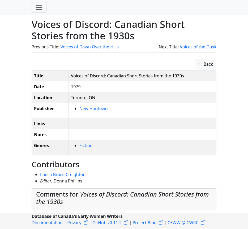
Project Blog (144, 223)
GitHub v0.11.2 (107, 223)
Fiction (86, 145)
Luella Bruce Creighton (62, 174)
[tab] (124, 199)
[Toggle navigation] (39, 7)
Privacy (74, 223)
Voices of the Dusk (198, 47)
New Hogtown (93, 108)
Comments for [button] (122, 198)
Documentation (47, 223)
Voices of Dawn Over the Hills (90, 47)
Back (205, 64)
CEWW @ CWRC (183, 223)
